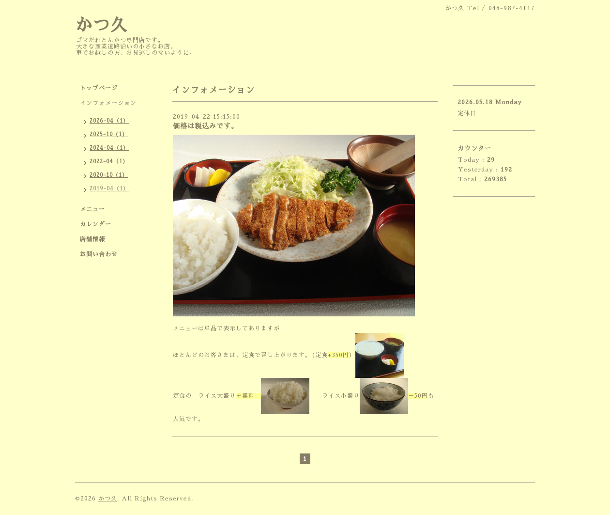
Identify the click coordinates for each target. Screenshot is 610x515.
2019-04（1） (109, 188)
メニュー (92, 209)
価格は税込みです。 (205, 126)
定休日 (467, 113)
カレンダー (95, 224)
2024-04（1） (109, 148)
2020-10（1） (109, 175)
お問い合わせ (99, 254)
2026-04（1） (109, 121)
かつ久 (101, 25)
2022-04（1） (109, 161)
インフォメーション (108, 103)
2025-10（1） (109, 134)
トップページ (99, 88)
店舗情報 (92, 239)
